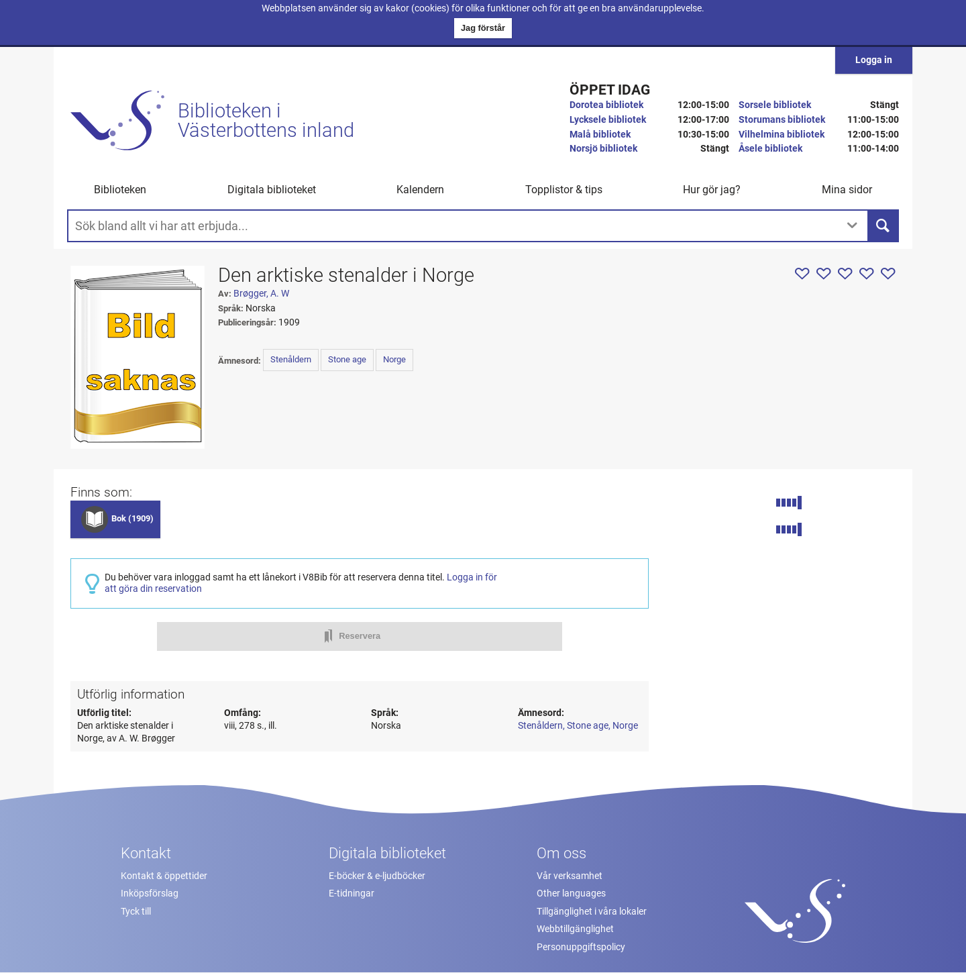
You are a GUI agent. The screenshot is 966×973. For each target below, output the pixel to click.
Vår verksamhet (569, 876)
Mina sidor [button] (847, 189)
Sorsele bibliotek (775, 105)
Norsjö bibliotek (603, 148)
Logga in (873, 60)
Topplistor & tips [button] (563, 189)
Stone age (347, 359)
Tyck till (136, 911)
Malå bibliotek (600, 134)
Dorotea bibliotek (606, 105)
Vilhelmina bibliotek (781, 134)
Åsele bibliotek (770, 148)
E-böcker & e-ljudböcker (377, 876)
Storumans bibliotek (782, 119)
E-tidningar (351, 893)
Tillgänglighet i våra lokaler (592, 911)
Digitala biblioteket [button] (271, 189)
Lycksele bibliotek (608, 119)
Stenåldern (290, 359)
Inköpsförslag (149, 893)
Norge (394, 359)
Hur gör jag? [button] (712, 189)
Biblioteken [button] (120, 189)
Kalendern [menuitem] (420, 189)
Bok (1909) (132, 518)
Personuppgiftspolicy (581, 947)
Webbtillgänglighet (575, 929)
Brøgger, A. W (261, 293)
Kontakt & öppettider (164, 876)
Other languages (571, 893)
